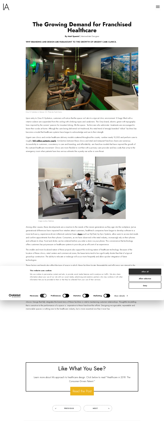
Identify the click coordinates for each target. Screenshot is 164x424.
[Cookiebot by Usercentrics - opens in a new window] (15, 419)
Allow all (145, 395)
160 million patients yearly (44, 140)
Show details (119, 419)
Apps (80, 234)
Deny (145, 409)
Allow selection (145, 402)
